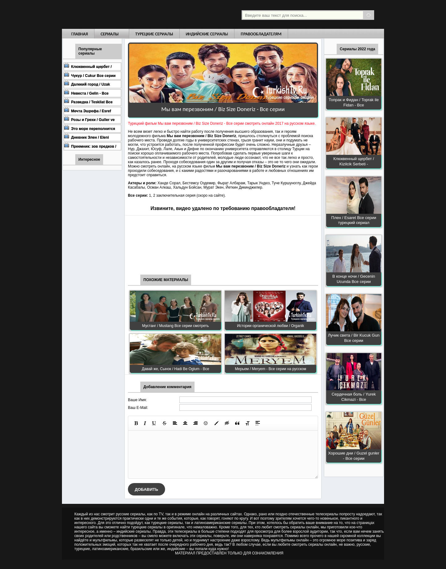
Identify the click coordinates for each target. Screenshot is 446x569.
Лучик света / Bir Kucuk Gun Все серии (353, 338)
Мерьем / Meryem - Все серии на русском (270, 369)
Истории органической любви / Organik (270, 326)
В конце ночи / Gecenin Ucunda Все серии (353, 279)
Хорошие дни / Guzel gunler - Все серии (353, 456)
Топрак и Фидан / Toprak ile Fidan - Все (353, 102)
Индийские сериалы (207, 34)
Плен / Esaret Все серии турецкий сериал (353, 220)
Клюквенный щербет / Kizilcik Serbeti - (353, 161)
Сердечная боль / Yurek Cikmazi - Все (354, 397)
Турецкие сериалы (154, 34)
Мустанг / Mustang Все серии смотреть (175, 326)
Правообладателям (261, 34)
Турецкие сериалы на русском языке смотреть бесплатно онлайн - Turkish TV (119, 14)
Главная (79, 34)
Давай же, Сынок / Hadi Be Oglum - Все (175, 369)
